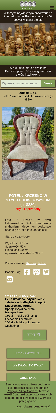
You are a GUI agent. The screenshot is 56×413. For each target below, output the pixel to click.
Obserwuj (28, 377)
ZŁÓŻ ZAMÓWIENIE (28, 353)
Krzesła (31, 263)
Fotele (42, 263)
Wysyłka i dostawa (28, 365)
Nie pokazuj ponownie (33, 406)
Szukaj (48, 83)
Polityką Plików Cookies (22, 391)
